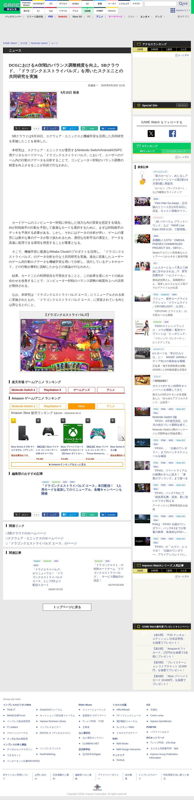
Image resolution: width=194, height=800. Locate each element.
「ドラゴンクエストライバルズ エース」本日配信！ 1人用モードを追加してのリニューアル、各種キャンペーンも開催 (81, 489)
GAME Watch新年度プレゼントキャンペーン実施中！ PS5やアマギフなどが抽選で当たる (165, 627)
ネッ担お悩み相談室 (17, 738)
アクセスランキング (154, 44)
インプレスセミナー (50, 727)
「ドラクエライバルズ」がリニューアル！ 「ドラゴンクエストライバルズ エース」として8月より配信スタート (48, 577)
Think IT (11, 709)
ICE (148, 704)
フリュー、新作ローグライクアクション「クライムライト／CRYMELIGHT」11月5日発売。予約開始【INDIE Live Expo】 (170, 306)
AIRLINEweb (123, 709)
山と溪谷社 (84, 733)
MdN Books (122, 743)
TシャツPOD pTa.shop (163, 742)
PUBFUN (151, 727)
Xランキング (150, 146)
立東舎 (86, 727)
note (92, 128)
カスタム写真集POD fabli (164, 748)
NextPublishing (47, 754)
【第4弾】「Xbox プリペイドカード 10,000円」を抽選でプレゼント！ (170, 680)
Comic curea (156, 715)
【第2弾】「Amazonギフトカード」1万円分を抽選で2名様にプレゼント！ (170, 652)
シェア (53, 128)
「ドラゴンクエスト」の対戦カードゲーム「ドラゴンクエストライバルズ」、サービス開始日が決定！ (108, 572)
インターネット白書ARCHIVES (23, 761)
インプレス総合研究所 (18, 721)
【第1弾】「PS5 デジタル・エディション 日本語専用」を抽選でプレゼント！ (170, 638)
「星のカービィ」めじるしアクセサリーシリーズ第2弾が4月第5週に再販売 (170, 179)
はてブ (72, 128)
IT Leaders (12, 727)
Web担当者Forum (16, 715)
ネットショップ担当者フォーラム (57, 715)
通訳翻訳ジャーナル (126, 721)
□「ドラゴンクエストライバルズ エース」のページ (41, 543)
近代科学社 (84, 749)
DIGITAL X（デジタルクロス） (56, 733)
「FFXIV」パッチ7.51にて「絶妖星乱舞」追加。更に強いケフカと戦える (170, 496)
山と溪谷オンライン (93, 737)
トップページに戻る (67, 607)
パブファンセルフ (159, 732)
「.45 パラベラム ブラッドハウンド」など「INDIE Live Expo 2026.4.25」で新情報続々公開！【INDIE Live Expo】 (170, 229)
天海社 (153, 709)
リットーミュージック (94, 709)
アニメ (111, 389)
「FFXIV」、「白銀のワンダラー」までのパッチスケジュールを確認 (170, 452)
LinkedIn (111, 128)
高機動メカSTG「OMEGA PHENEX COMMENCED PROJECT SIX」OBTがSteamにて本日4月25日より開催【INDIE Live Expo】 (170, 248)
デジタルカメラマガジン (20, 749)
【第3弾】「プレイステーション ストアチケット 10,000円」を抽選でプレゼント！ (170, 666)
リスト (36, 128)
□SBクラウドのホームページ (26, 533)
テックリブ (118, 755)
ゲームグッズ (81, 389)
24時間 (154, 49)
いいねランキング (176, 151)
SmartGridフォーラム (51, 709)
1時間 (140, 49)
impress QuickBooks (161, 721)
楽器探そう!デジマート (94, 715)
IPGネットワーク (156, 737)
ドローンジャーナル (17, 733)
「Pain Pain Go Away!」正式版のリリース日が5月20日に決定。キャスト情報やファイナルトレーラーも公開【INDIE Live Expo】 (170, 211)
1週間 (169, 49)
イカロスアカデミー (126, 733)
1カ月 (184, 49)
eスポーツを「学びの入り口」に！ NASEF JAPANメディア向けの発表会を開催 (170, 357)
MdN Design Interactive (128, 749)
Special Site (150, 105)
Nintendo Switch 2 (23, 389)
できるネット (14, 755)
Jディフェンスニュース (128, 715)
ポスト (25, 128)
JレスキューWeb (125, 727)
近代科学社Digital (92, 754)
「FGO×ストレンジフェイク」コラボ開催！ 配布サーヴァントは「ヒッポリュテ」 (170, 329)
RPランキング (147, 151)
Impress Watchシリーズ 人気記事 (163, 565)
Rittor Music (85, 704)
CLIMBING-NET (91, 743)
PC (89, 16)
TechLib (120, 760)
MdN (115, 738)
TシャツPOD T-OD (93, 721)
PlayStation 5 (52, 389)
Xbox (81, 406)
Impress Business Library (53, 721)
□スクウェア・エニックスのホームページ (35, 538)
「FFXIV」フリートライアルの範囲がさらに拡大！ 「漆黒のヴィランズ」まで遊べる (170, 474)
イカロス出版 (120, 704)
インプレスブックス (50, 748)
